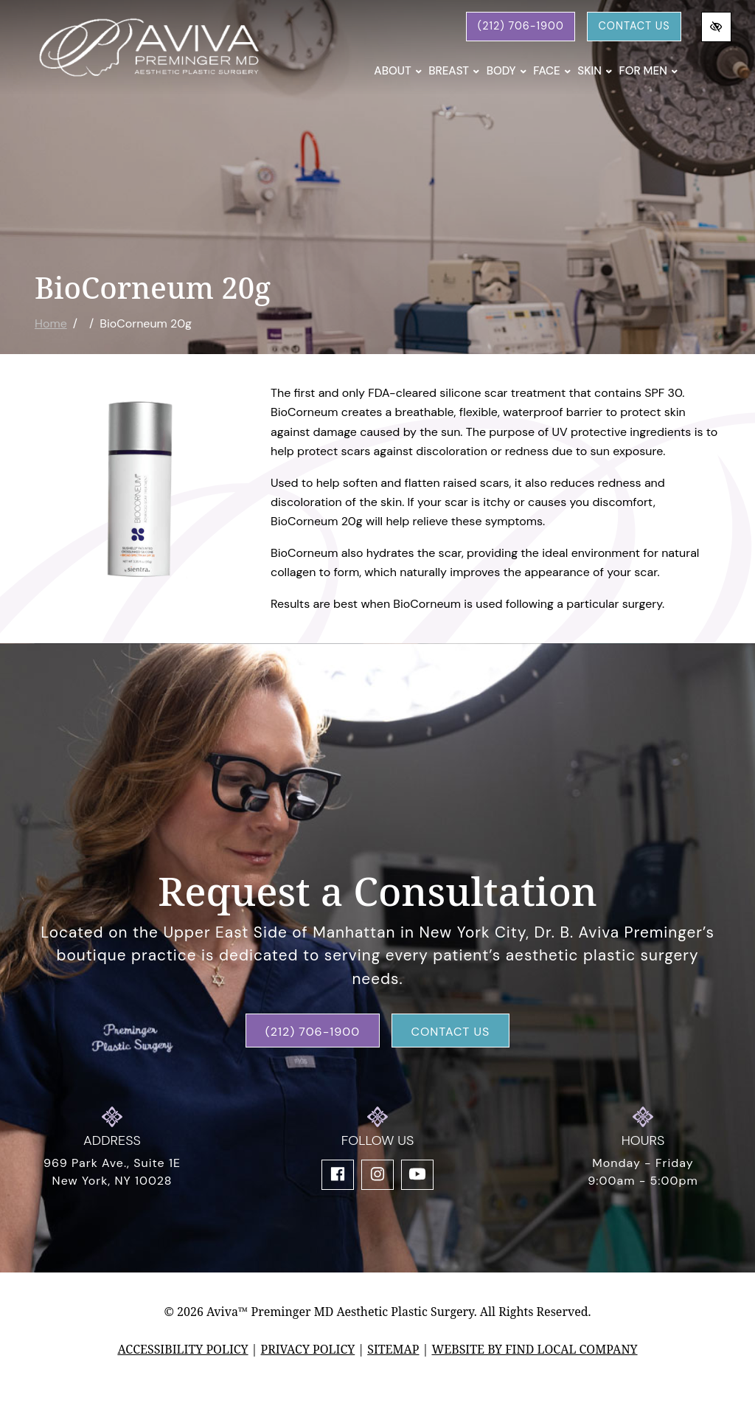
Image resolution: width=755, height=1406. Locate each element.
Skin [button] (594, 70)
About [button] (398, 70)
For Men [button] (648, 70)
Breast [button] (453, 70)
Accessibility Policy (182, 1349)
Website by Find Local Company (534, 1349)
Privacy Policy (308, 1349)
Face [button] (552, 70)
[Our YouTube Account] (417, 1175)
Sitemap (393, 1349)
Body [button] (507, 70)
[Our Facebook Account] (337, 1175)
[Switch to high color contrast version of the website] (716, 27)
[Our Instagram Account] (377, 1175)
